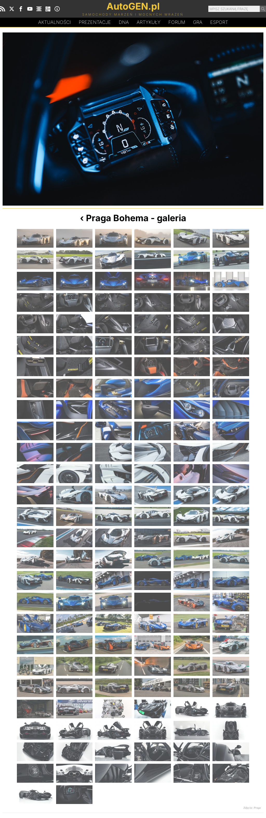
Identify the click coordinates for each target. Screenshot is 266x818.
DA (124, 22)
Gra (197, 22)
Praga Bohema (117, 218)
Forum (176, 22)
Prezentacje (95, 22)
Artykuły (149, 22)
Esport (219, 22)
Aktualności (54, 22)
